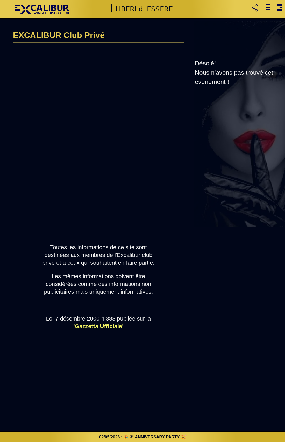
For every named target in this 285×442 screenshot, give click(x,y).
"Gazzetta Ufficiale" (98, 326)
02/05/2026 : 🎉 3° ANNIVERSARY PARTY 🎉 (142, 437)
